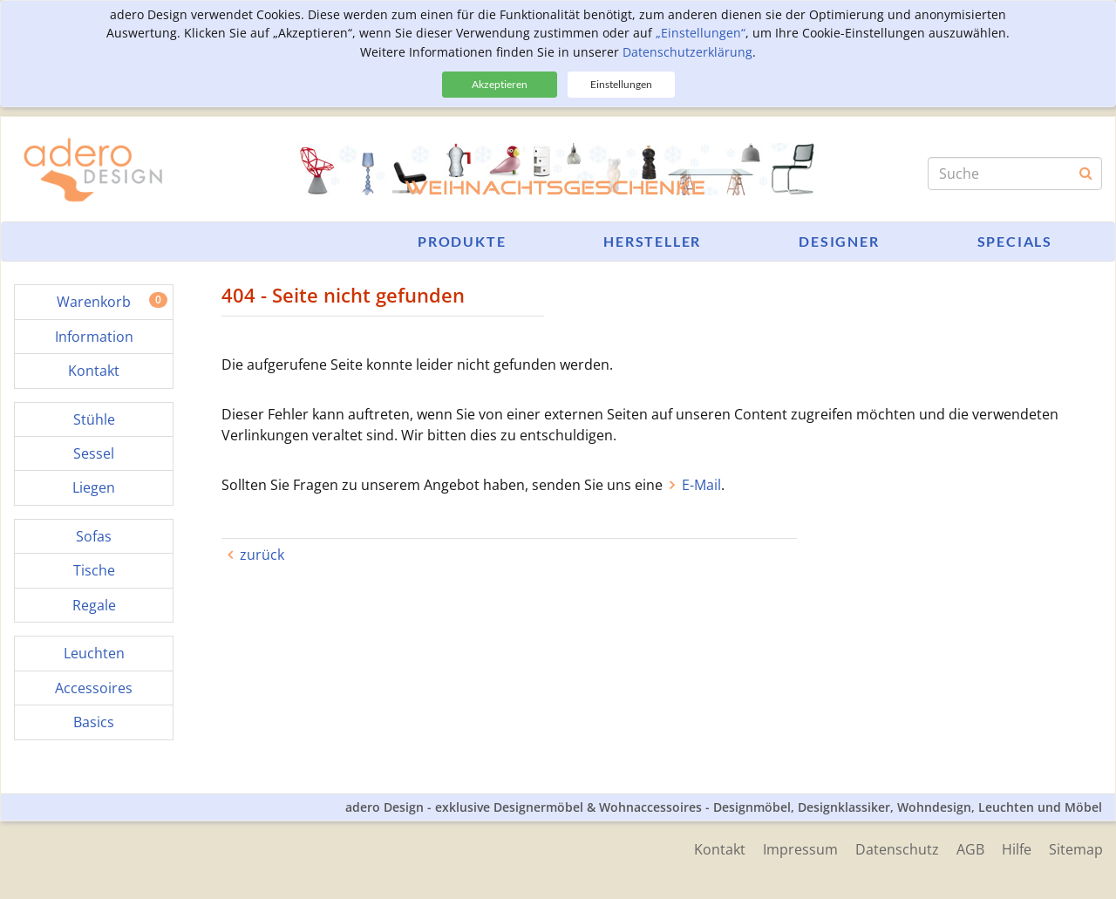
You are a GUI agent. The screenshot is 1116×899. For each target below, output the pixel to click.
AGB (970, 849)
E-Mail (701, 484)
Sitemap (1076, 849)
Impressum (800, 849)
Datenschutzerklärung (687, 52)
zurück (262, 554)
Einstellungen (621, 84)
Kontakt (719, 849)
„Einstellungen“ (700, 32)
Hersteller (652, 241)
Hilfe (1016, 849)
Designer (839, 241)
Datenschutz (897, 849)
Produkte (462, 241)
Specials (1014, 241)
